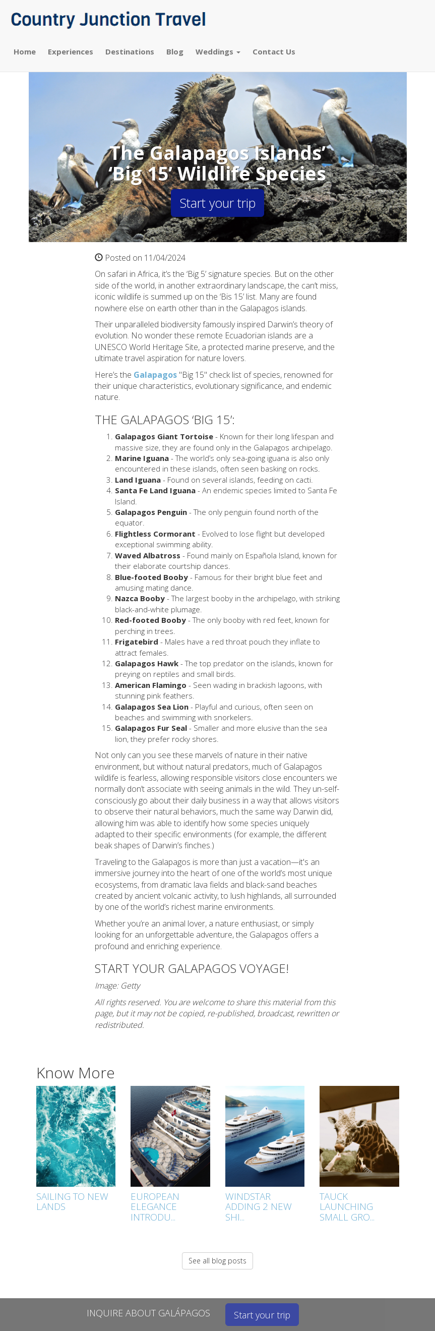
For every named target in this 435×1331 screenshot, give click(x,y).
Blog (174, 51)
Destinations (129, 51)
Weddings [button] (218, 51)
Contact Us (274, 51)
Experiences (70, 51)
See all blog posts (217, 1260)
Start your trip (217, 202)
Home (25, 51)
